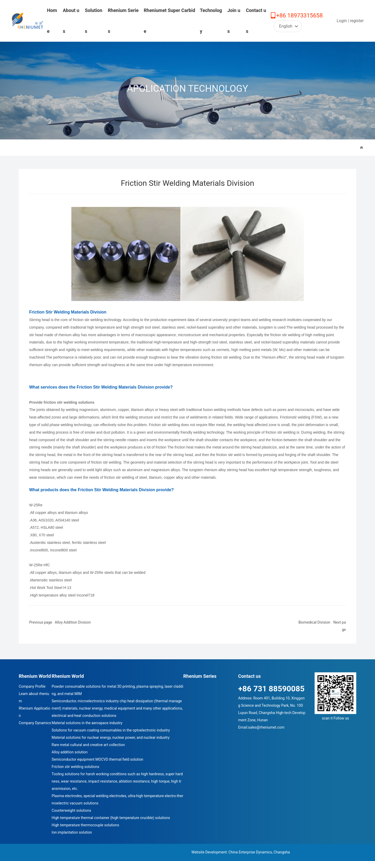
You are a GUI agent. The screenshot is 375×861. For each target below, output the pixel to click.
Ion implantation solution (72, 832)
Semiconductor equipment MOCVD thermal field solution (97, 759)
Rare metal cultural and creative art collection (88, 745)
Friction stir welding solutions (75, 767)
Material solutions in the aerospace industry (87, 723)
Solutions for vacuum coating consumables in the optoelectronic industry (111, 730)
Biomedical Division (314, 622)
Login (342, 20)
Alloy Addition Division (73, 622)
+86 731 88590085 (271, 688)
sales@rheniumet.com (266, 727)
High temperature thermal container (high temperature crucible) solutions (111, 818)
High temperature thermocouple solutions (85, 825)
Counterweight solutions (71, 810)
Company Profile (32, 686)
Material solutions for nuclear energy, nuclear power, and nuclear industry (110, 737)
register (357, 20)
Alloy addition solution (70, 752)
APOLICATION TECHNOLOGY (187, 91)
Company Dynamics (35, 723)
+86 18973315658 (299, 15)
